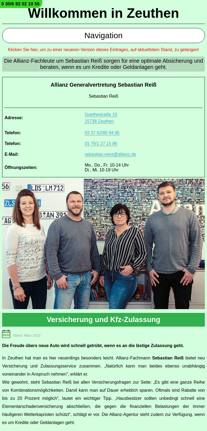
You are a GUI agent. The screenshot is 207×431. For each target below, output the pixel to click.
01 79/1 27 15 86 (101, 143)
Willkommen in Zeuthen (103, 13)
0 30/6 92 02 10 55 (20, 3)
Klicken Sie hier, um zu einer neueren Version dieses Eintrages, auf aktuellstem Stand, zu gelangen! (103, 49)
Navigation (103, 35)
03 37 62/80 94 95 (102, 132)
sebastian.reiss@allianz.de (110, 154)
